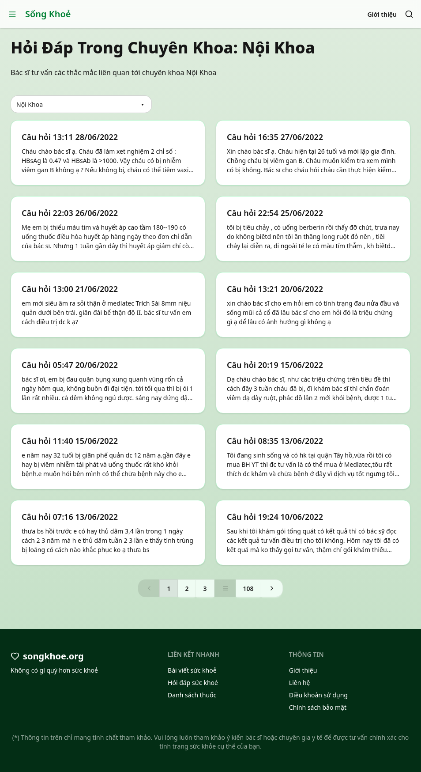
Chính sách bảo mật (317, 707)
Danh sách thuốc (192, 695)
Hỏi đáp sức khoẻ (193, 682)
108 (248, 588)
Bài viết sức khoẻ (192, 670)
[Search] (409, 14)
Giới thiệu (382, 14)
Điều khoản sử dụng (318, 695)
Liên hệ (299, 682)
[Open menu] (12, 14)
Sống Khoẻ (48, 14)
